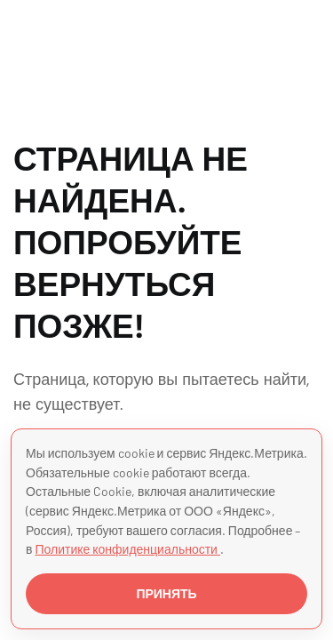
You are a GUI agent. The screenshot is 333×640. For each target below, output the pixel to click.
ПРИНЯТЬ (166, 594)
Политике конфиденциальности (127, 548)
